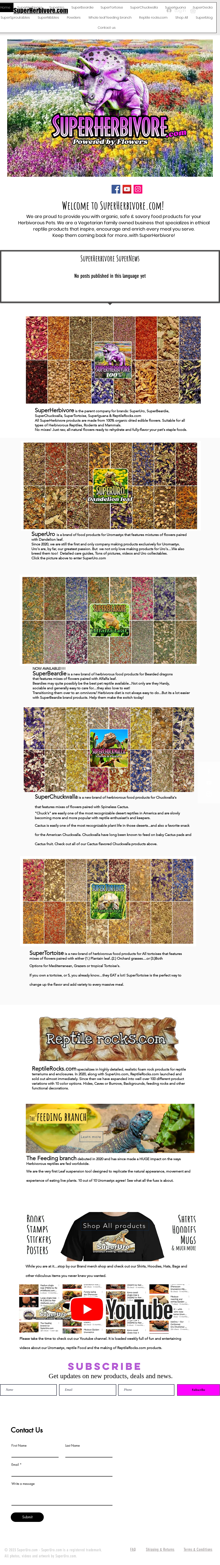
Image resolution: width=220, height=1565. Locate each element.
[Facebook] (116, 189)
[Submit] (27, 1517)
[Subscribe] (198, 1390)
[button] (196, 10)
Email (15, 1464)
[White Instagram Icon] (209, 794)
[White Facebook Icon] (209, 771)
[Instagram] (138, 189)
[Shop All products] (115, 1225)
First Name (18, 1445)
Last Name (72, 1445)
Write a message (23, 1483)
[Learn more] (91, 1136)
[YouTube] (127, 189)
